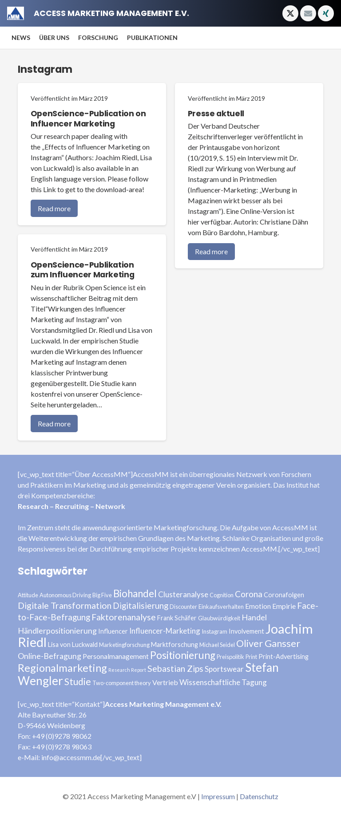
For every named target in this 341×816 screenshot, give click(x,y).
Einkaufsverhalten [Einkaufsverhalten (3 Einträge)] (221, 606)
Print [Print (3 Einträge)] (251, 656)
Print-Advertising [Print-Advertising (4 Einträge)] (283, 656)
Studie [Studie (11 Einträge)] (77, 681)
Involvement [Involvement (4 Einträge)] (246, 631)
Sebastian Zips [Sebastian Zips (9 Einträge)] (175, 668)
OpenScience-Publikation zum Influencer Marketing (83, 270)
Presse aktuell (216, 113)
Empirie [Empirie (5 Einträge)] (284, 606)
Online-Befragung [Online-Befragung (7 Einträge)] (49, 656)
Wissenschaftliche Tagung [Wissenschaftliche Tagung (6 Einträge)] (223, 682)
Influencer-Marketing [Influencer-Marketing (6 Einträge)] (164, 630)
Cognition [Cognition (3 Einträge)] (222, 595)
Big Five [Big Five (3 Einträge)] (102, 595)
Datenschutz (259, 796)
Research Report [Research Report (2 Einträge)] (127, 670)
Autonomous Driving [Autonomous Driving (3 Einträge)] (65, 595)
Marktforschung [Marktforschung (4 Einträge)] (174, 644)
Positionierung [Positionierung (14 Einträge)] (182, 655)
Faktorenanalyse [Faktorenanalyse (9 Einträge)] (123, 617)
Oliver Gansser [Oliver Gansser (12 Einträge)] (268, 643)
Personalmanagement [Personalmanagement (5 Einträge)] (116, 656)
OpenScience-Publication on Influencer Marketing (88, 118)
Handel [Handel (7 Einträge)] (254, 617)
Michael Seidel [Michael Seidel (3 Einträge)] (217, 644)
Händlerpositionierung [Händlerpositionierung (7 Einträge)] (57, 630)
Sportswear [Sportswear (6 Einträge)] (224, 669)
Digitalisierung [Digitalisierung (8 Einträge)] (140, 605)
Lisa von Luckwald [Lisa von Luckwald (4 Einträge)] (73, 644)
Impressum (218, 796)
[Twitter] (290, 13)
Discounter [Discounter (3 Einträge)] (183, 606)
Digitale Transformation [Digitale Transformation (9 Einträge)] (64, 605)
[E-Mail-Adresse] (308, 13)
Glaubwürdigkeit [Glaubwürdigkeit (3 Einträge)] (219, 618)
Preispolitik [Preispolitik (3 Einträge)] (230, 656)
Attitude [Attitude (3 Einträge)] (28, 595)
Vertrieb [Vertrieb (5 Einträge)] (165, 682)
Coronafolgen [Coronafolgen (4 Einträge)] (284, 595)
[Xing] (326, 13)
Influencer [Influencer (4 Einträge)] (113, 631)
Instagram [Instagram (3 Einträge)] (214, 631)
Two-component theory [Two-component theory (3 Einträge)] (121, 682)
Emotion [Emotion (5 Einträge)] (258, 606)
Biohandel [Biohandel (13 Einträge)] (135, 593)
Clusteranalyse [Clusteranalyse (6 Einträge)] (183, 594)
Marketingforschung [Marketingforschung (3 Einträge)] (124, 644)
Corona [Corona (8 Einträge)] (248, 594)
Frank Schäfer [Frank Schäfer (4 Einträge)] (177, 618)
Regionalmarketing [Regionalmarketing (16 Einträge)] (62, 668)
